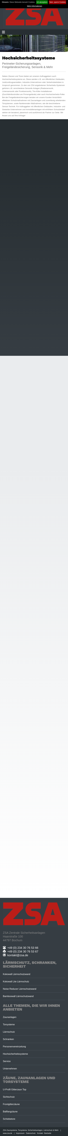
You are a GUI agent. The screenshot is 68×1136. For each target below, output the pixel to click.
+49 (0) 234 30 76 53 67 (20, 951)
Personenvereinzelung (14, 1046)
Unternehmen (10, 1068)
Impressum (20, 1133)
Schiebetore (9, 1119)
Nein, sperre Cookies (57, 2)
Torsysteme (9, 1024)
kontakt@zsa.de (15, 955)
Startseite (47, 1133)
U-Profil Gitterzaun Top (14, 1089)
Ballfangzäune (10, 1111)
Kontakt (40, 1133)
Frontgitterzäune (11, 1104)
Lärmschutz (9, 1032)
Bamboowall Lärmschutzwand (18, 996)
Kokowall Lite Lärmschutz (16, 981)
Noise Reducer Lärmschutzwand (19, 989)
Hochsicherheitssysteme (15, 1054)
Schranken (8, 1039)
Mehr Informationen (34, 6)
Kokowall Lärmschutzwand (16, 974)
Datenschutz (31, 1133)
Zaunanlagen (9, 1017)
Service (7, 1061)
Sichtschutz (9, 1097)
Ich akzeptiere (42, 2)
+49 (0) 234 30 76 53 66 (20, 947)
